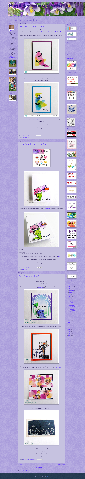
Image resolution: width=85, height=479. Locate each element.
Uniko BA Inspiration (26, 137)
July (70, 294)
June (70, 296)
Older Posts (61, 464)
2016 (69, 329)
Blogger (48, 476)
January (71, 317)
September (71, 290)
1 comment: (32, 135)
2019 (69, 324)
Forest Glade (40, 287)
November (71, 286)
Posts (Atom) (26, 470)
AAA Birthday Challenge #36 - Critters (33, 144)
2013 (69, 335)
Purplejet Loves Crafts (35, 5)
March (70, 314)
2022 (69, 283)
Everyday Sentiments (37, 119)
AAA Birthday (14, 20)
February (71, 316)
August (70, 292)
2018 (69, 326)
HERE (59, 256)
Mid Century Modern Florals (45, 31)
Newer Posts (21, 464)
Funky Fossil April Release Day (30, 276)
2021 (69, 320)
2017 (69, 327)
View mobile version (41, 467)
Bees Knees (44, 209)
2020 (69, 322)
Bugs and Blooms (47, 208)
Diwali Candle (58, 367)
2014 (69, 333)
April (70, 300)
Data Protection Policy (20, 17)
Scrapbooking (29, 20)
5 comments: (32, 267)
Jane (11, 30)
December (71, 284)
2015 (69, 331)
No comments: (33, 459)
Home (11, 17)
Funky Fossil (22, 20)
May (70, 298)
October (71, 288)
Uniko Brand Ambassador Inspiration (32, 26)
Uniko (36, 20)
